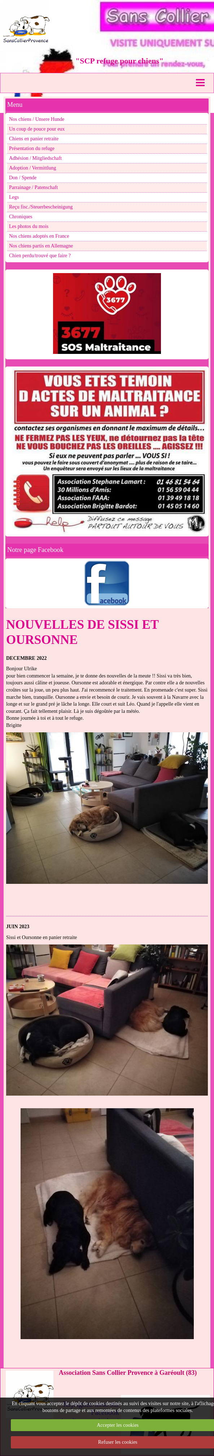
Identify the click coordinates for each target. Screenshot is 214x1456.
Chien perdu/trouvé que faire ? (40, 255)
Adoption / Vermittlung (32, 168)
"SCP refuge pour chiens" (119, 60)
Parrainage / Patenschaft (33, 187)
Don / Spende (22, 177)
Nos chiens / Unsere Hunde (36, 119)
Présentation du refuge (31, 148)
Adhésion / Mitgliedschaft (35, 158)
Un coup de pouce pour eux (37, 129)
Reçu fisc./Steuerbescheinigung (41, 207)
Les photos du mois (28, 226)
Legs (14, 197)
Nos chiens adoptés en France (39, 236)
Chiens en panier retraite (33, 138)
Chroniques (20, 216)
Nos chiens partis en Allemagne (41, 246)
